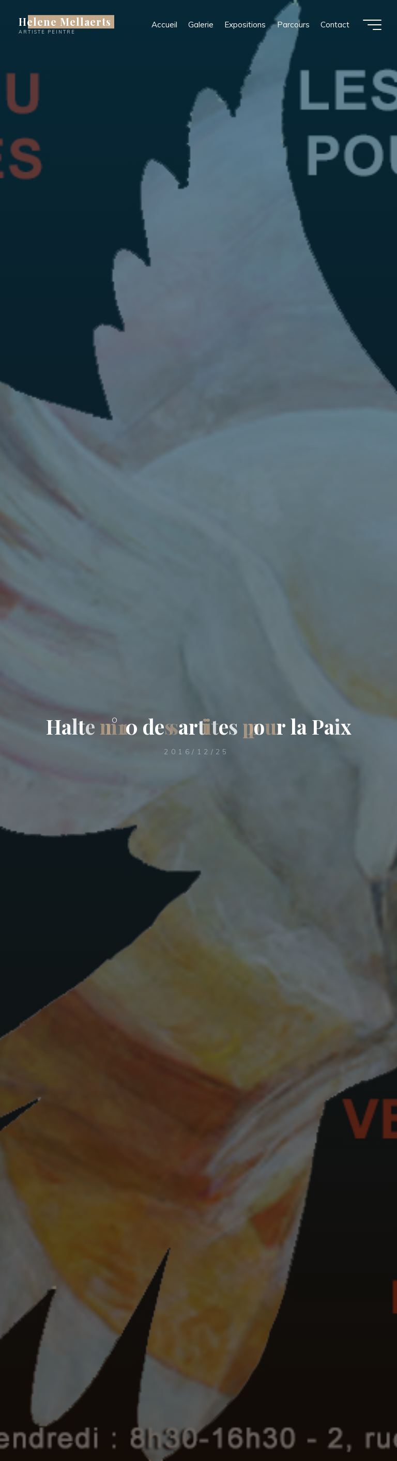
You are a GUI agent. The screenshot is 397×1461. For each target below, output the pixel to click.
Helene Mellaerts (65, 21)
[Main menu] (372, 25)
